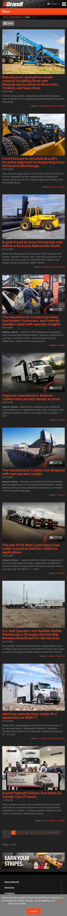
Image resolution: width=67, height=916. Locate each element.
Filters (10, 23)
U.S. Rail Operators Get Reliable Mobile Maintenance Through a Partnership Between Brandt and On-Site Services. (32, 634)
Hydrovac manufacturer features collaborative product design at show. (31, 397)
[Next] (4, 836)
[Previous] (9, 833)
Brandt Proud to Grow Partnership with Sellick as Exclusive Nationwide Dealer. (32, 244)
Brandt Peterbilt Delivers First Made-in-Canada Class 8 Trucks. (32, 795)
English (52, 4)
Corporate (61, 106)
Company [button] (9, 893)
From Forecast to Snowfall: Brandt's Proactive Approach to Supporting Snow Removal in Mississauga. (33, 162)
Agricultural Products (46, 106)
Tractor (62, 187)
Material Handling (58, 267)
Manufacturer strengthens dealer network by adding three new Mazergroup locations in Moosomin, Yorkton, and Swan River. (30, 82)
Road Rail (61, 656)
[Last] (9, 836)
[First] (4, 833)
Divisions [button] (9, 888)
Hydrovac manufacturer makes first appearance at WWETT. (29, 716)
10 (54, 832)
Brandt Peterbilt (49, 821)
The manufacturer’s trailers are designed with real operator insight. (33, 472)
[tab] (33, 882)
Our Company (16, 17)
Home (5, 17)
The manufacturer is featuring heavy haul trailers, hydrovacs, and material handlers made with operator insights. (31, 320)
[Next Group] (58, 833)
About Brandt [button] (11, 882)
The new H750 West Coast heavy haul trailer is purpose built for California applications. (31, 548)
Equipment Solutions (56, 739)
